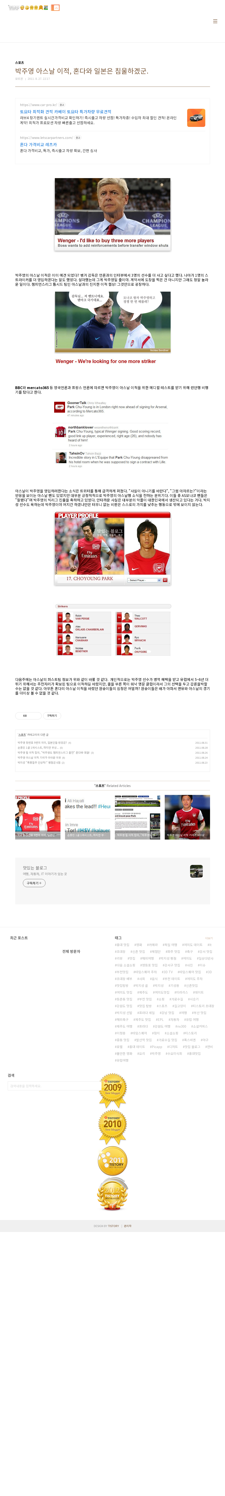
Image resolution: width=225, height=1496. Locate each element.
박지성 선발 (124, 1140)
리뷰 (120, 1086)
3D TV (168, 1099)
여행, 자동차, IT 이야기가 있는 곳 (45, 937)
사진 (190, 1092)
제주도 (143, 1120)
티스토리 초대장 (203, 1133)
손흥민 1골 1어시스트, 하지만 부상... (38, 811)
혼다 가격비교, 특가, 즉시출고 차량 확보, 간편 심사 (58, 150)
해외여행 (148, 1086)
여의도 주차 (195, 1106)
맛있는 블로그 (35, 931)
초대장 (121, 1079)
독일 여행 (171, 1072)
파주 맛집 (173, 1079)
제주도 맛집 (143, 1147)
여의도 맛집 (124, 1120)
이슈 (203, 1092)
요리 (142, 1181)
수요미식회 (174, 1181)
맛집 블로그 (192, 1174)
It (210, 1072)
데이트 (199, 1120)
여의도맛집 (162, 1120)
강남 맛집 (168, 1140)
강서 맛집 (206, 1079)
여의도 (187, 1086)
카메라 (153, 1072)
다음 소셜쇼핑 (126, 1092)
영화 (139, 1072)
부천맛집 (122, 1099)
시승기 (194, 1126)
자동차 (174, 1147)
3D (210, 1099)
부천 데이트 (172, 1106)
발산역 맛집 (144, 1167)
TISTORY (113, 1353)
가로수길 (177, 1126)
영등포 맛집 (150, 1092)
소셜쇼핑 (172, 1160)
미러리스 (182, 1120)
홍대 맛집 (123, 1072)
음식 (155, 1106)
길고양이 (180, 1133)
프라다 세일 (147, 1140)
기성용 (174, 1113)
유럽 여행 (192, 1147)
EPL (161, 1147)
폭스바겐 (190, 1167)
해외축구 (122, 1147)
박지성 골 (141, 1113)
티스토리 (191, 1160)
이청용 (121, 1160)
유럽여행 (122, 1188)
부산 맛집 (200, 1140)
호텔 (120, 1174)
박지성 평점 (168, 1086)
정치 (157, 1160)
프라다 (143, 1154)
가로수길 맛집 (168, 1167)
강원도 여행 (162, 1154)
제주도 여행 (124, 1154)
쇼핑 (162, 1126)
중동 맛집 (123, 1167)
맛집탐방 (122, 1113)
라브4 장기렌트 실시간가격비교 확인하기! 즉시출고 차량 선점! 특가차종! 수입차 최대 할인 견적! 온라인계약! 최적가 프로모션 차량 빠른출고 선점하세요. (98, 120)
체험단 (156, 1079)
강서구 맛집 (172, 1092)
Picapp (157, 1174)
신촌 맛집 (138, 1079)
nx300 (181, 1154)
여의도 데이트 (193, 1072)
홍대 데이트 (137, 1174)
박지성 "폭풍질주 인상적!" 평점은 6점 (39, 826)
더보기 (209, 1066)
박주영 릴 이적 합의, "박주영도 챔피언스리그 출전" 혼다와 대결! (54, 816)
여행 (184, 1140)
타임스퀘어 (139, 1160)
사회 (142, 1106)
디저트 (173, 1174)
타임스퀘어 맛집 (190, 1099)
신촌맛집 (192, 1113)
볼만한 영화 (124, 1181)
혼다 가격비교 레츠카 (38, 144)
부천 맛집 (145, 1126)
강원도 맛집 (124, 1133)
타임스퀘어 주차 (146, 1099)
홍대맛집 (195, 1181)
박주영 (156, 1181)
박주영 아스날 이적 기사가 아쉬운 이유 (39, 821)
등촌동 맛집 (124, 1126)
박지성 (159, 1113)
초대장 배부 (124, 1106)
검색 (106, 1213)
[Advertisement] (112, 731)
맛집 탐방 (145, 1133)
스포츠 (22, 798)
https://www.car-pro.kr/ (38, 105)
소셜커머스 (200, 1154)
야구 (205, 1167)
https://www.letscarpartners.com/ (46, 138)
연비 (210, 1174)
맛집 (132, 1086)
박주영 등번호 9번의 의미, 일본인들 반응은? (42, 806)
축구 (190, 1079)
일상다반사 (206, 1086)
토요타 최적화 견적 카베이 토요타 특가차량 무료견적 (65, 111)
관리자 (127, 1353)
